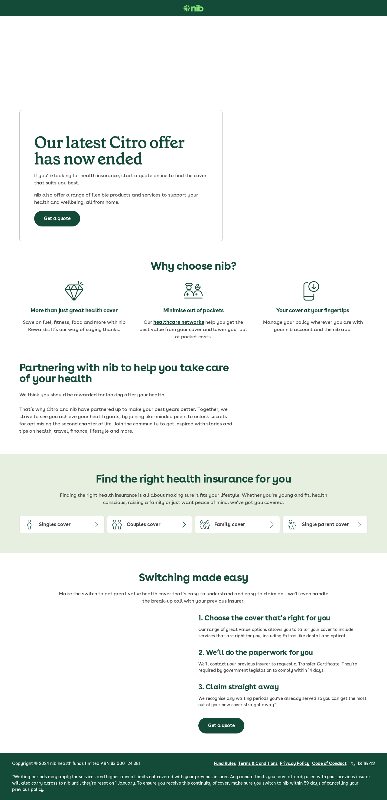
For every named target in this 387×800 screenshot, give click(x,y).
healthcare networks (178, 322)
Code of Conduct (329, 763)
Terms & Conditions (258, 763)
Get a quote (57, 218)
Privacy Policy (295, 763)
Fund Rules (225, 763)
